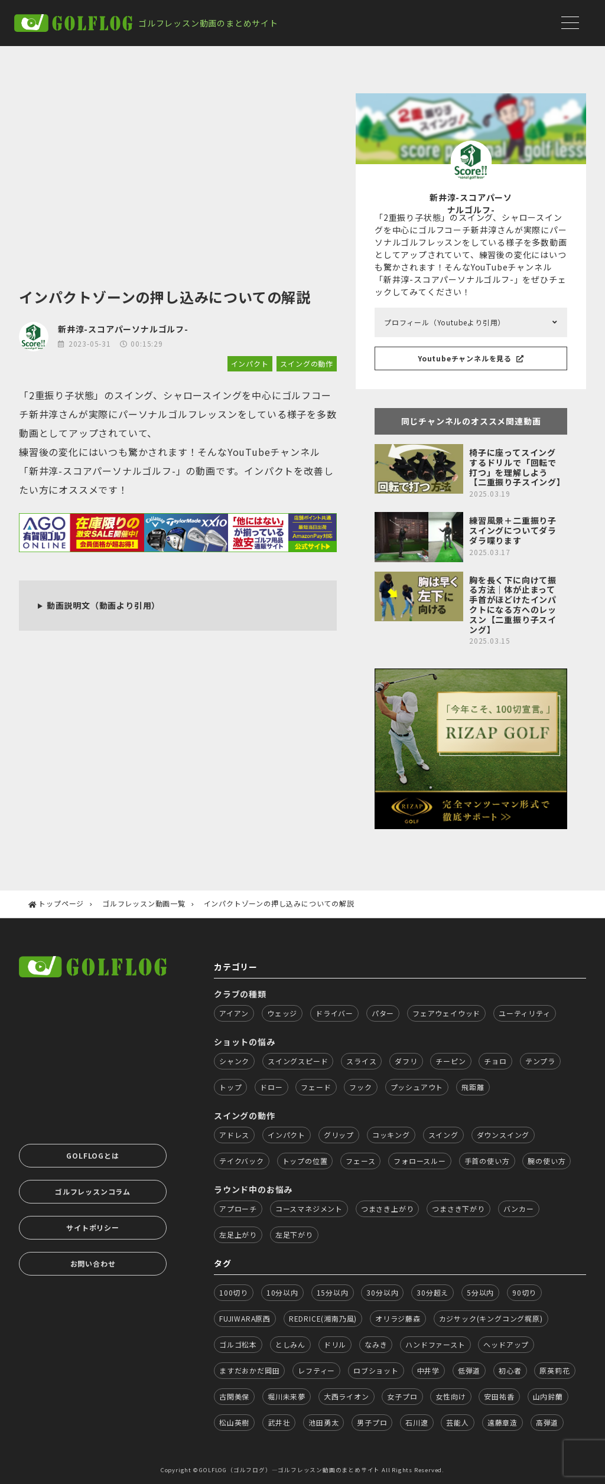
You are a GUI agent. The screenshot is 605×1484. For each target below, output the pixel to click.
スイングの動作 (306, 363)
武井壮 (279, 1422)
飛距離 (472, 1087)
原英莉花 (554, 1370)
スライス (361, 1061)
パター (383, 1013)
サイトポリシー (92, 1227)
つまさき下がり (458, 1208)
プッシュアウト (417, 1087)
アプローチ (238, 1208)
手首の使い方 (487, 1161)
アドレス (234, 1135)
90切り (524, 1292)
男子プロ (372, 1422)
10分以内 (282, 1292)
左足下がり (294, 1234)
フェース (360, 1161)
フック (360, 1087)
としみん (290, 1344)
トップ (230, 1087)
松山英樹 (234, 1422)
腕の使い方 (546, 1161)
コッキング (391, 1135)
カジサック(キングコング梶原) (491, 1318)
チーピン (450, 1061)
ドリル (335, 1344)
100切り (233, 1292)
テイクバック (241, 1161)
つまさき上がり (387, 1208)
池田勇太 (323, 1422)
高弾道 (547, 1422)
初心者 (510, 1370)
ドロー (271, 1087)
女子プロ (402, 1396)
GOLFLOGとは (92, 1155)
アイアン (234, 1013)
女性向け (450, 1396)
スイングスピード (298, 1061)
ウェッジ (282, 1013)
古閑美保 (234, 1396)
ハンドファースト (435, 1344)
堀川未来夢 (286, 1396)
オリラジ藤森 (398, 1318)
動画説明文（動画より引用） (103, 605)
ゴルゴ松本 (238, 1344)
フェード (316, 1087)
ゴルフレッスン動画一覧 (144, 903)
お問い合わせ (93, 1263)
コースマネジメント (309, 1208)
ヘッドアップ (506, 1344)
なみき (376, 1344)
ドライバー (334, 1013)
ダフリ (406, 1061)
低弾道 (469, 1370)
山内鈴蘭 (548, 1396)
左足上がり (238, 1234)
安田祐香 (499, 1396)
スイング (443, 1135)
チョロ (495, 1061)
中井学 (428, 1370)
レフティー (316, 1370)
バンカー (518, 1208)
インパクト (250, 363)
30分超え (432, 1292)
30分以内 (382, 1292)
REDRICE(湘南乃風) (323, 1318)
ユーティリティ (525, 1013)
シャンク (234, 1061)
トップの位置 (305, 1161)
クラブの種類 (240, 994)
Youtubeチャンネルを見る (471, 358)
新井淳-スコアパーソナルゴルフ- (123, 329)
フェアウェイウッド (446, 1013)
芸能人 (457, 1422)
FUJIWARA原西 (245, 1318)
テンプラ (540, 1061)
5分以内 (480, 1292)
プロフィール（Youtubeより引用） (444, 322)
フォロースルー (419, 1161)
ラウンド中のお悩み (253, 1189)
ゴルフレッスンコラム (93, 1191)
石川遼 (416, 1422)
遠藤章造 (502, 1422)
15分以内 (333, 1292)
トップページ (61, 903)
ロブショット (376, 1370)
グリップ (339, 1135)
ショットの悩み (244, 1042)
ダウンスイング (503, 1135)
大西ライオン (346, 1396)
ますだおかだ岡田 (249, 1370)
